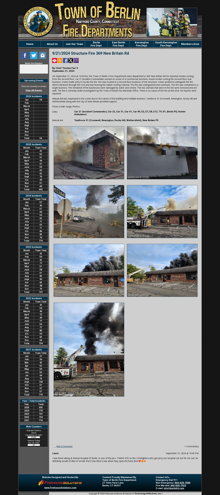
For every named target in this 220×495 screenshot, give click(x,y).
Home (29, 43)
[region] (110, 44)
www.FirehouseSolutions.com (60, 487)
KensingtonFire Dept (141, 44)
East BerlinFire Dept (118, 44)
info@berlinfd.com (174, 488)
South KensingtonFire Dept (166, 44)
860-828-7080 (182, 482)
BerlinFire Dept (96, 44)
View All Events (34, 90)
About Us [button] (52, 43)
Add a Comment (64, 446)
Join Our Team (74, 43)
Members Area (190, 43)
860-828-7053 (178, 485)
